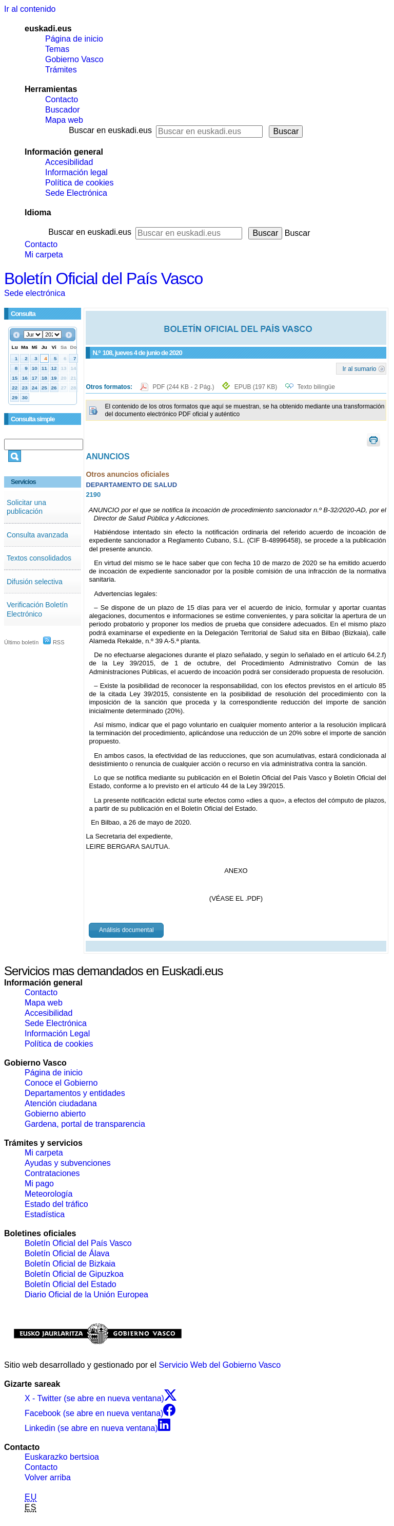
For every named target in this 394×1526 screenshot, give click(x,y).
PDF (183, 386)
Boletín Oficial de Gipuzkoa (74, 1274)
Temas (57, 49)
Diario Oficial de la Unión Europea (86, 1294)
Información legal (76, 172)
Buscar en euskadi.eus (110, 130)
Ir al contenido (30, 9)
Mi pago (39, 1183)
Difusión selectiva (35, 582)
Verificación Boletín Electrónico (37, 609)
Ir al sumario (360, 368)
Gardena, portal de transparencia (85, 1124)
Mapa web (64, 120)
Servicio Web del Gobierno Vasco (220, 1365)
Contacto (61, 99)
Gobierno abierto (55, 1113)
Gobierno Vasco (74, 59)
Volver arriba (48, 1477)
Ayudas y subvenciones (68, 1163)
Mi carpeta (44, 254)
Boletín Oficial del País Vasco (103, 278)
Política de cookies (79, 182)
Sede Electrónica (76, 193)
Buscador (62, 109)
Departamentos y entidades (75, 1093)
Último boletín (21, 642)
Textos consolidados (39, 558)
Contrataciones (52, 1173)
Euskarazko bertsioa (62, 1457)
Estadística (45, 1214)
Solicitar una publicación (26, 507)
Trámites (61, 69)
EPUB (255, 386)
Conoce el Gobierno (61, 1082)
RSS (54, 642)
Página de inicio (74, 38)
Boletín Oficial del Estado (70, 1284)
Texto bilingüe (316, 386)
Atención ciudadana (61, 1103)
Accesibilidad (69, 162)
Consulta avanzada (37, 535)
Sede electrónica (34, 293)
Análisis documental (126, 930)
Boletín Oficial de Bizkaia (70, 1263)
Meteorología (48, 1193)
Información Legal (57, 1033)
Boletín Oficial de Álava (67, 1253)
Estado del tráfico (56, 1204)
